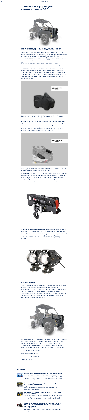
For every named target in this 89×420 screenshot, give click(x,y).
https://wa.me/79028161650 (30, 357)
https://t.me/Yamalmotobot (29, 354)
